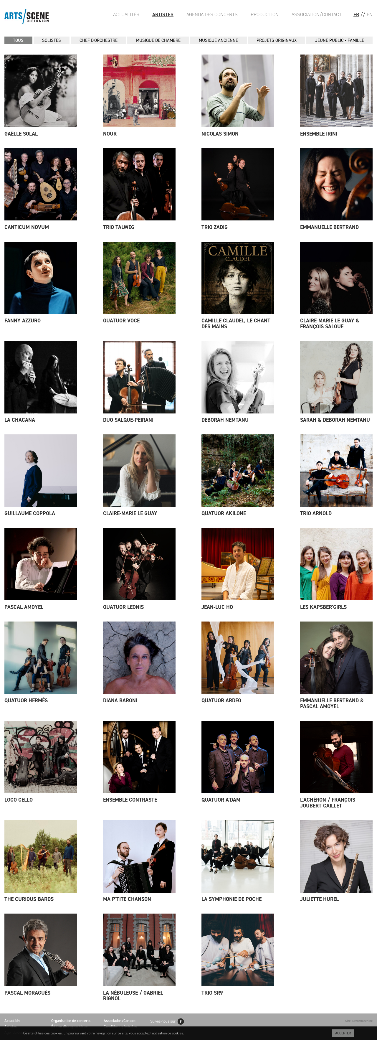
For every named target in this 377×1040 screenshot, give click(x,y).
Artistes (162, 14)
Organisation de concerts (70, 1020)
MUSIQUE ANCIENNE (218, 40)
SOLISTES (51, 40)
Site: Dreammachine (359, 1021)
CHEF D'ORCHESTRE (99, 40)
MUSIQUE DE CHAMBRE (158, 40)
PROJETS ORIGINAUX (277, 40)
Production (265, 14)
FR (356, 14)
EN (370, 14)
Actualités (126, 14)
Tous (18, 40)
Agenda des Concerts (212, 14)
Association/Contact (317, 14)
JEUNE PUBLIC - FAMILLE (339, 40)
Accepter (343, 1033)
